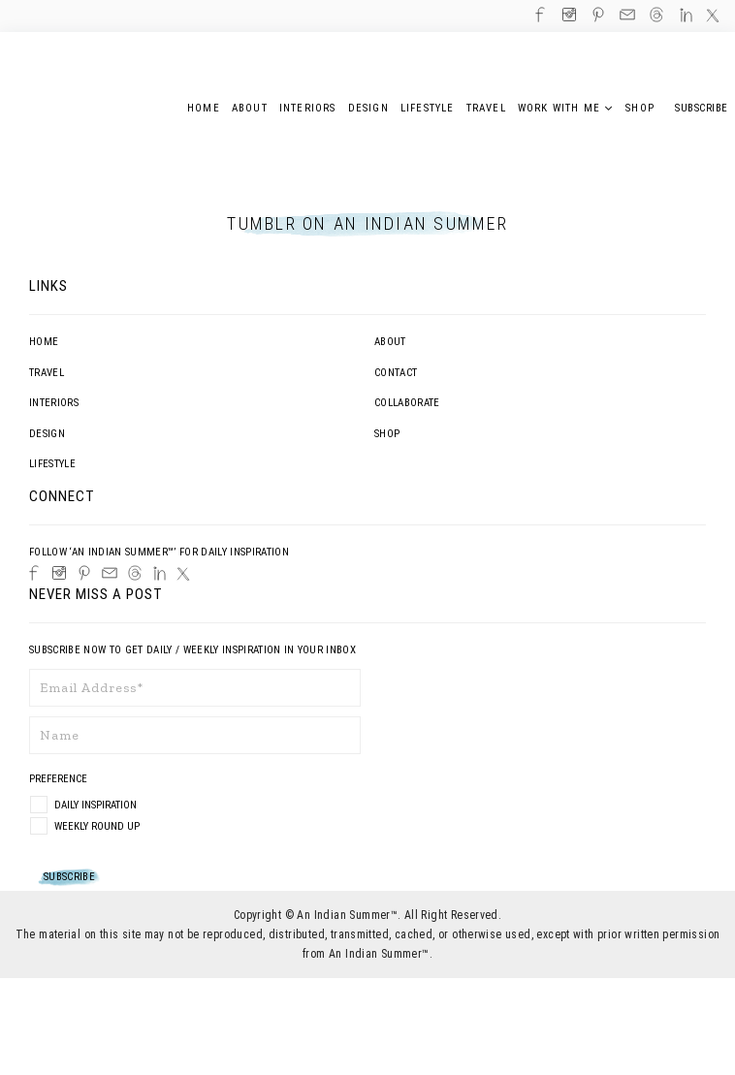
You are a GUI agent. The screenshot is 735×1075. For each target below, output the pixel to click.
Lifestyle (52, 464)
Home (43, 341)
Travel (46, 372)
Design (47, 433)
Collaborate (407, 402)
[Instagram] (59, 572)
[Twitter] (183, 573)
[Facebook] (34, 572)
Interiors (54, 402)
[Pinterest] (84, 572)
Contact (395, 372)
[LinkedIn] (159, 573)
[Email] (109, 572)
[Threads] (134, 572)
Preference (59, 779)
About (390, 341)
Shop (386, 433)
